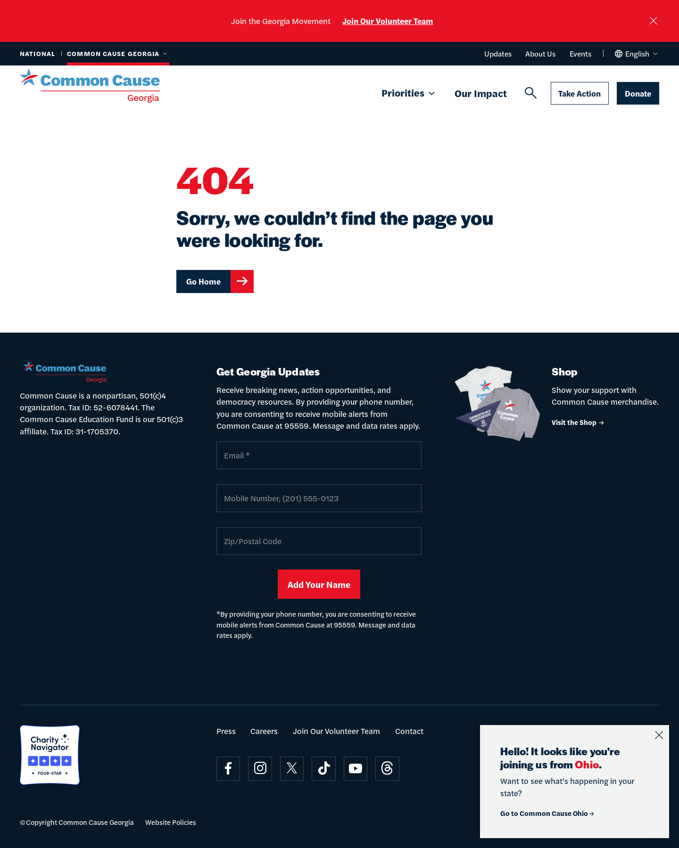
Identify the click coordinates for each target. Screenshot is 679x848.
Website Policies (170, 822)
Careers (264, 730)
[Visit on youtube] (356, 769)
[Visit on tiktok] (324, 769)
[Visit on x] (292, 769)
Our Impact (481, 93)
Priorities (409, 93)
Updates (498, 53)
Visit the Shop (578, 422)
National (37, 53)
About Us (540, 53)
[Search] (531, 93)
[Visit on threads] (387, 769)
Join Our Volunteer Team (387, 20)
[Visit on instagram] (260, 769)
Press (226, 730)
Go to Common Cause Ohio (547, 813)
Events (580, 53)
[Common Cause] (103, 85)
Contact (409, 730)
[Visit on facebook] (228, 769)
